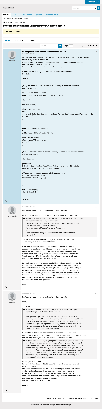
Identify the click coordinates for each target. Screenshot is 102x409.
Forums (6, 15)
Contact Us (62, 399)
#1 (96, 52)
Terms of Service (81, 399)
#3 (96, 293)
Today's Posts (8, 18)
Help (54, 399)
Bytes (49, 399)
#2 (96, 207)
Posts (7, 40)
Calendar (27, 18)
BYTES (15, 15)
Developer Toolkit (51, 15)
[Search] (84, 8)
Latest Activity (19, 40)
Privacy (71, 399)
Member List (18, 18)
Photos (32, 40)
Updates (38, 15)
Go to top (94, 399)
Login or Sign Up (92, 2)
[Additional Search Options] (95, 8)
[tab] (7, 40)
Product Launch (26, 15)
